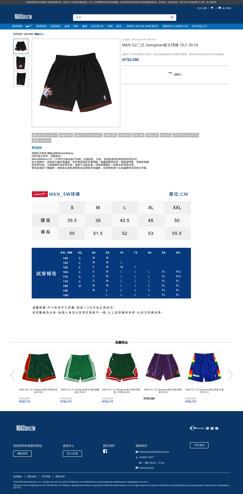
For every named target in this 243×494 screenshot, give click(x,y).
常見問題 (46, 476)
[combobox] (124, 17)
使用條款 (17, 476)
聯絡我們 (22, 453)
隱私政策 (31, 476)
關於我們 (60, 476)
